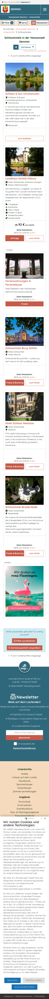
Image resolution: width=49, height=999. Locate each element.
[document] (24, 898)
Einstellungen (34, 980)
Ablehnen (12, 980)
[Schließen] (45, 818)
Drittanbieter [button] (39, 996)
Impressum (8, 996)
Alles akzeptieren (24, 987)
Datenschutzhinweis (24, 996)
